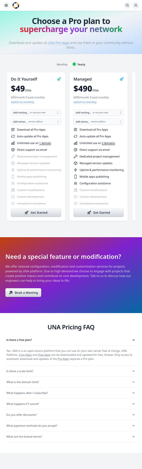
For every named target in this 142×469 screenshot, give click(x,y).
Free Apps (44, 355)
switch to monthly (22, 102)
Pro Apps (63, 359)
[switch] (72, 64)
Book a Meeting (26, 293)
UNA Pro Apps (58, 42)
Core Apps (25, 355)
